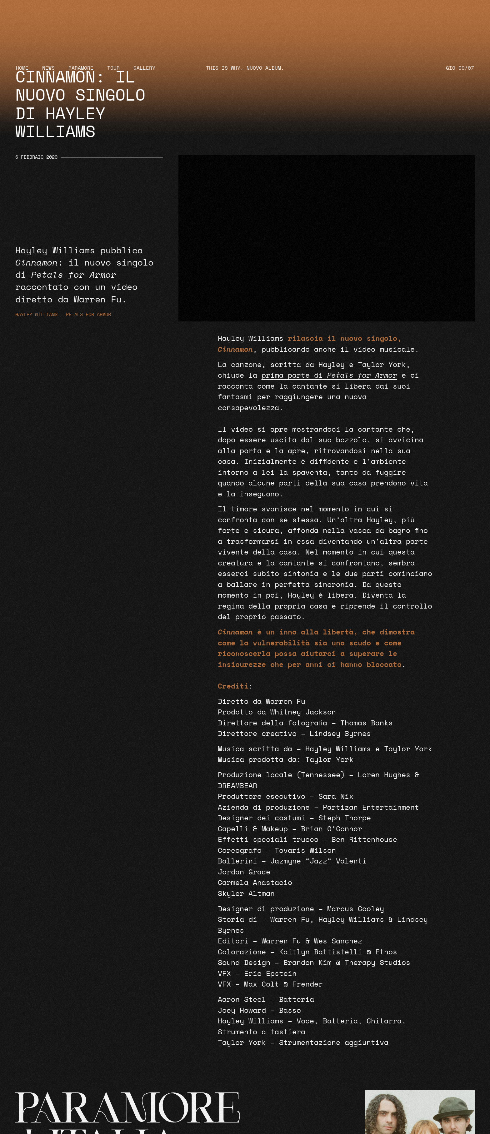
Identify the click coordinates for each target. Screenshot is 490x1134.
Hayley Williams (36, 314)
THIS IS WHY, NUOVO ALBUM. (245, 68)
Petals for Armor (88, 314)
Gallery (144, 68)
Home (22, 68)
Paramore (80, 68)
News (48, 68)
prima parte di (329, 375)
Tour (113, 68)
